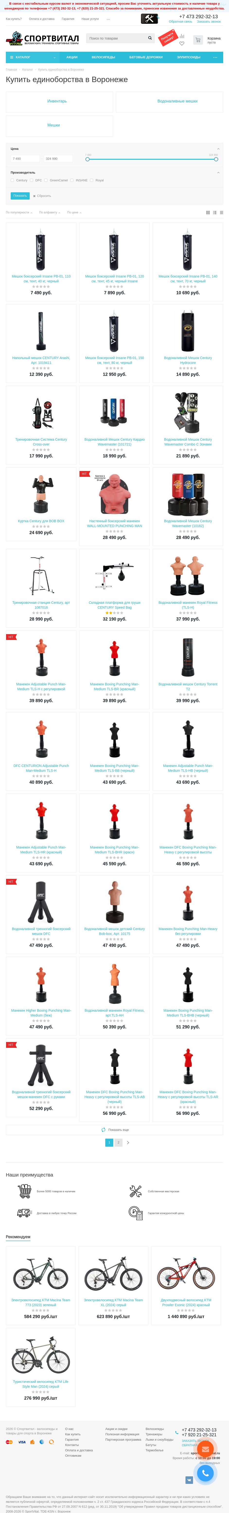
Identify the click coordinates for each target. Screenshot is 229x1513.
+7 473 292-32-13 (198, 16)
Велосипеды (103, 57)
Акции (72, 57)
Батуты (151, 1445)
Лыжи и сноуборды (159, 1439)
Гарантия (72, 1439)
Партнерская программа (123, 1439)
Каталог (23, 57)
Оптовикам (73, 1455)
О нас (69, 1429)
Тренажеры (154, 1434)
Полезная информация (122, 1434)
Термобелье (155, 1450)
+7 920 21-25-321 (199, 1434)
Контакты (72, 1445)
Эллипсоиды (188, 57)
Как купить (72, 1434)
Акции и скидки (116, 1429)
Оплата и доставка (79, 1450)
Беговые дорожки (146, 57)
